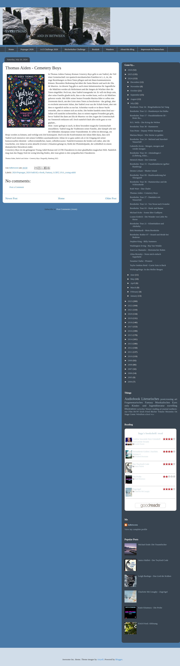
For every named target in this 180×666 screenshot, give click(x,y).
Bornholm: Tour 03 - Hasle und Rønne (146, 208)
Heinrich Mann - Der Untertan (143, 159)
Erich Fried (145, 411)
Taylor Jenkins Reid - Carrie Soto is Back (148, 265)
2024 (130, 78)
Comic (133, 414)
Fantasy (49, 172)
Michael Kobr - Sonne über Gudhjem (146, 212)
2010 (130, 356)
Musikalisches (162, 402)
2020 (130, 314)
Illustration (130, 408)
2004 (130, 381)
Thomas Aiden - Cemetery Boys (144, 193)
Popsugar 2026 (27, 49)
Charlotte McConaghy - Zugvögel (153, 592)
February (134, 291)
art (175, 399)
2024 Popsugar (18, 172)
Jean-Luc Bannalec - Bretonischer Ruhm (147, 250)
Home (11, 49)
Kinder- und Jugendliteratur (148, 405)
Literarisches (150, 399)
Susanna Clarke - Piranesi (141, 261)
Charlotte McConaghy (142, 491)
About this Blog (127, 49)
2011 (130, 352)
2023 (130, 301)
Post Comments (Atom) (66, 209)
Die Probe (137, 476)
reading (155, 409)
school (147, 414)
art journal (164, 409)
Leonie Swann (139, 444)
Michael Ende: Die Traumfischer (152, 544)
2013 (130, 343)
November (135, 86)
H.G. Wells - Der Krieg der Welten (145, 122)
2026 (130, 70)
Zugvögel (137, 489)
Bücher (154, 411)
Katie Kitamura (140, 479)
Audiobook (132, 399)
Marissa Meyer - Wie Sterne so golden (146, 135)
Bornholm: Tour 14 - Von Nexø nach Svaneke (150, 204)
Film (130, 411)
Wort (152, 414)
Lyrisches (141, 409)
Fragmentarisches (133, 402)
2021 (130, 309)
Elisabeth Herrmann (141, 456)
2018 (130, 322)
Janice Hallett (139, 466)
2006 (130, 373)
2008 (130, 364)
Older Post (110, 198)
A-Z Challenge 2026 (49, 49)
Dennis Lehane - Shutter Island (143, 171)
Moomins (169, 411)
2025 (130, 74)
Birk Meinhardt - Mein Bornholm (144, 230)
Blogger (118, 659)
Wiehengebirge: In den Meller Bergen (146, 269)
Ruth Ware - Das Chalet (140, 188)
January (134, 296)
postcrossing (167, 399)
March (133, 287)
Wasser (149, 409)
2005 (130, 377)
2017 (130, 326)
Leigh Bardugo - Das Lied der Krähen (154, 576)
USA (62, 172)
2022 (130, 305)
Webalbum (140, 414)
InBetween (133, 525)
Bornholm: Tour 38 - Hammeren (144, 126)
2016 (130, 331)
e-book (41, 172)
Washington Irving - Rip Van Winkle (146, 245)
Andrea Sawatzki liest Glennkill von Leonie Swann (146, 440)
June (132, 275)
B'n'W (136, 411)
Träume (161, 411)
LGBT (56, 172)
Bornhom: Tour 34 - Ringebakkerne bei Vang (149, 107)
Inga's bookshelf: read (150, 433)
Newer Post (11, 198)
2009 (130, 360)
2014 (130, 339)
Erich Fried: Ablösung (148, 623)
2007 (130, 369)
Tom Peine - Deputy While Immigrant (146, 130)
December (135, 82)
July (132, 103)
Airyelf (100, 659)
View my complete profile (135, 529)
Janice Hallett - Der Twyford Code (153, 560)
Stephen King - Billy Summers (143, 241)
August (133, 99)
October (134, 90)
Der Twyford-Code (141, 464)
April (133, 283)
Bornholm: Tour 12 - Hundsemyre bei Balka (149, 111)
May (132, 279)
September (135, 95)
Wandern (110, 49)
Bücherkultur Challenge (75, 49)
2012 (130, 348)
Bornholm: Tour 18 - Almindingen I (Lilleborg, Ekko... (145, 154)
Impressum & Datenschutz (152, 49)
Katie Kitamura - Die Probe (150, 607)
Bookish (95, 49)
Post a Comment (17, 187)
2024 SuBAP (31, 172)
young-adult (70, 172)
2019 (130, 318)
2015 (130, 335)
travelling (172, 405)
